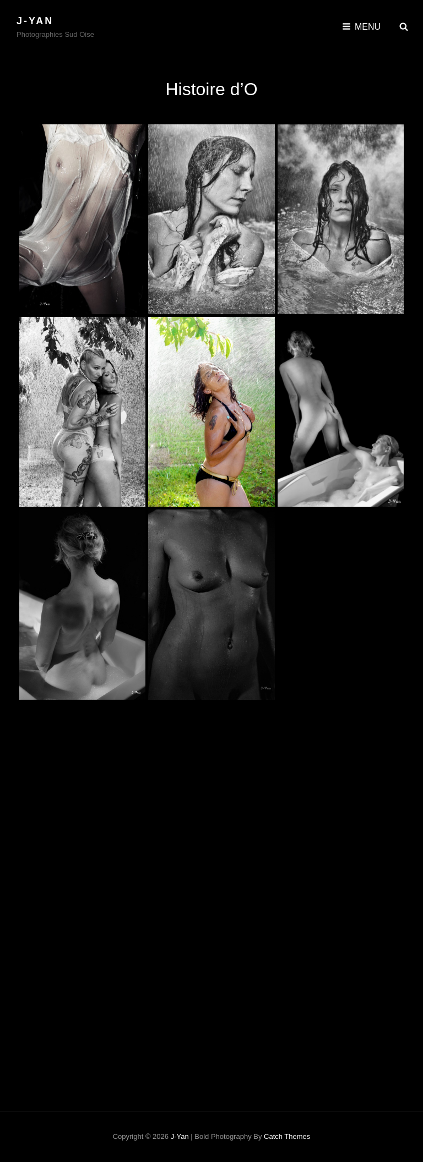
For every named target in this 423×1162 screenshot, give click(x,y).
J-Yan (35, 20)
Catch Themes (287, 1136)
